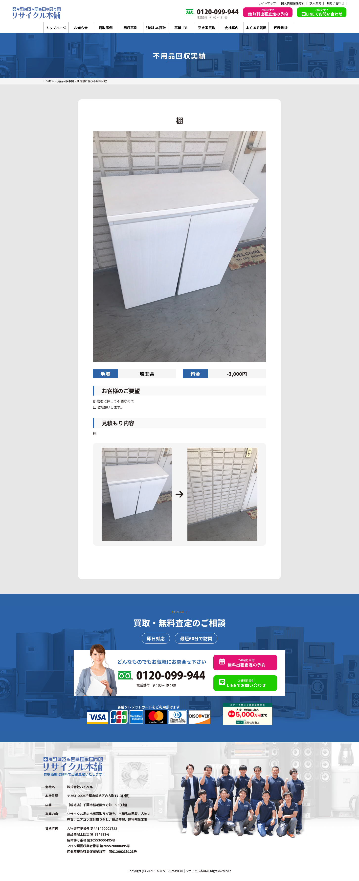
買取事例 (105, 27)
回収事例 (130, 27)
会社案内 (231, 27)
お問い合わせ (335, 3)
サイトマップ (267, 3)
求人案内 (315, 3)
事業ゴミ (181, 27)
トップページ (56, 27)
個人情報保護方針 (293, 3)
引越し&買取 (156, 27)
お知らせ (81, 27)
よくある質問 (256, 27)
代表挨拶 (281, 27)
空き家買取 (206, 27)
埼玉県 (146, 373)
